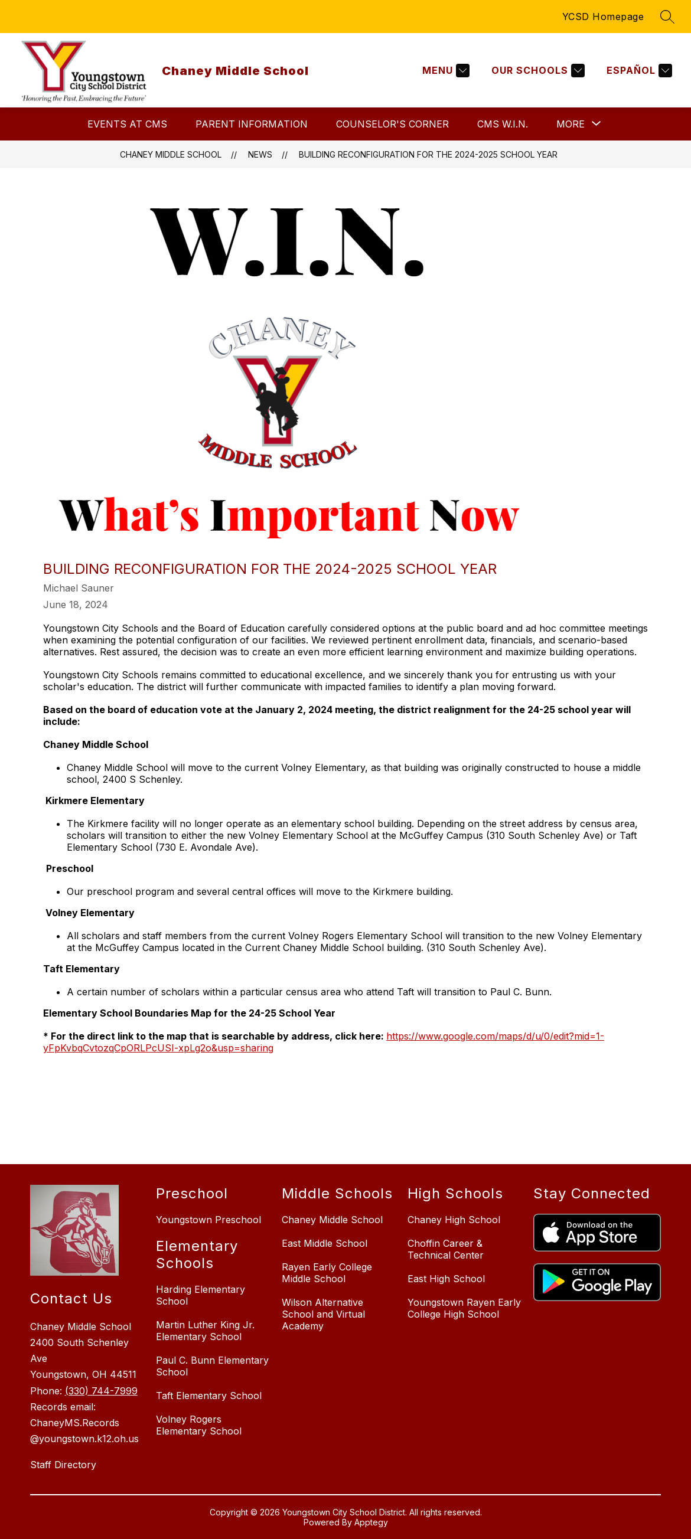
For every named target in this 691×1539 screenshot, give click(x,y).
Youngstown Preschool (208, 1220)
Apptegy (371, 1522)
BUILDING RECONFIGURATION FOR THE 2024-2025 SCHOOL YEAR (428, 154)
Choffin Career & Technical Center (446, 1249)
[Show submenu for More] (570, 124)
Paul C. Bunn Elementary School (212, 1366)
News (260, 154)
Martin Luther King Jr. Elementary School (205, 1330)
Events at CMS (127, 124)
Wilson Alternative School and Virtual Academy (323, 1314)
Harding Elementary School (200, 1295)
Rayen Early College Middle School (327, 1273)
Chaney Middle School (170, 154)
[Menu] (444, 70)
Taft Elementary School (209, 1395)
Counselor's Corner (392, 124)
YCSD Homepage (603, 16)
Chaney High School (454, 1220)
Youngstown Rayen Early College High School (464, 1308)
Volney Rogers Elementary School (199, 1425)
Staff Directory (63, 1465)
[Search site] (667, 16)
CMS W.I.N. (502, 124)
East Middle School (324, 1243)
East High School (446, 1279)
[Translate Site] (638, 70)
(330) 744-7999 (101, 1391)
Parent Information (251, 124)
